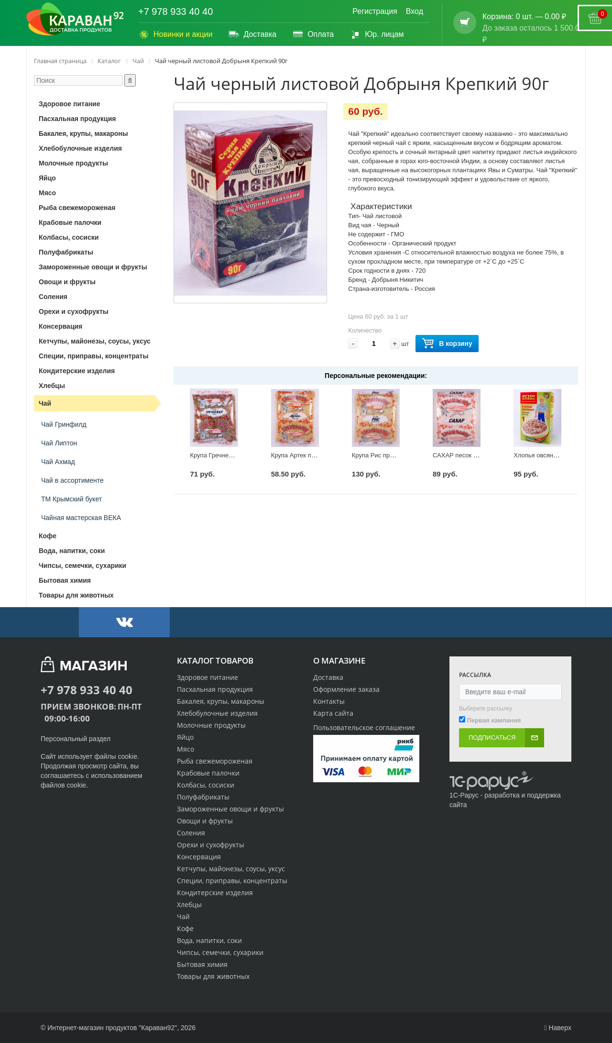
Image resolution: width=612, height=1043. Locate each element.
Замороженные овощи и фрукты (230, 808)
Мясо (185, 749)
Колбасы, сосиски (205, 784)
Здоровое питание (207, 677)
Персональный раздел (75, 739)
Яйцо (185, 737)
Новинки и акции (175, 34)
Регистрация (374, 11)
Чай (183, 916)
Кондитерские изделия (215, 892)
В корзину (447, 343)
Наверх (557, 1028)
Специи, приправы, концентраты (232, 880)
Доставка (252, 34)
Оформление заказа (346, 689)
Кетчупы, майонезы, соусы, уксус (231, 868)
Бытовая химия (202, 964)
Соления (191, 832)
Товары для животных (213, 976)
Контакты (329, 701)
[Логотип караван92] (75, 19)
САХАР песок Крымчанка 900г (476, 455)
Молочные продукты (211, 725)
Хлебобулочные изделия (217, 713)
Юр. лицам (377, 34)
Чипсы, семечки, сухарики (220, 952)
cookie (127, 756)
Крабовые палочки (208, 772)
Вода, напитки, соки (209, 940)
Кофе (185, 928)
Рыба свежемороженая (214, 761)
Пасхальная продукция (215, 689)
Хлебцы (189, 904)
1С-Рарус (464, 795)
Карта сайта (333, 713)
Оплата (313, 34)
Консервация (199, 856)
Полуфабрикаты (203, 796)
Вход (414, 11)
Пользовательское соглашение (364, 727)
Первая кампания (494, 720)
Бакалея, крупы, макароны (220, 701)
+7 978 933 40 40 (175, 11)
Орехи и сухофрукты (210, 844)
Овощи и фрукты (205, 820)
